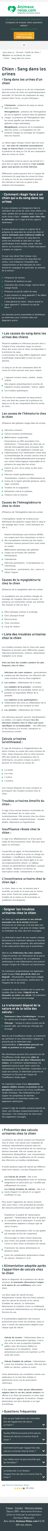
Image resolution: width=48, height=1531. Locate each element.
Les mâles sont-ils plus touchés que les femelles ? (21, 1461)
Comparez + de (24, 35)
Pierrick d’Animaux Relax (17, 1485)
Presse (9, 1507)
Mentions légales (33, 1507)
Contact (19, 1507)
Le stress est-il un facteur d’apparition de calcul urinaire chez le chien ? (22, 1473)
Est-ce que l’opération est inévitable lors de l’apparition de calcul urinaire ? (21, 1421)
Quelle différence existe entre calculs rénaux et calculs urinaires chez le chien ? (22, 1436)
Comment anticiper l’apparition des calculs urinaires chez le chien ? (21, 1449)
